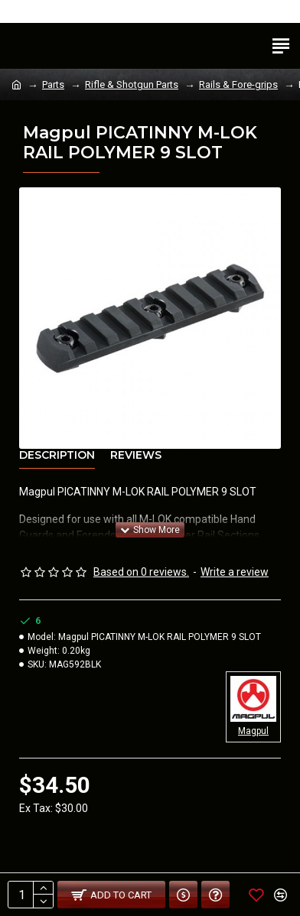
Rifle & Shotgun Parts (131, 84)
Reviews (135, 455)
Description (57, 455)
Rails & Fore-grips (238, 84)
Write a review (235, 572)
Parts (53, 84)
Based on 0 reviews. (141, 572)
